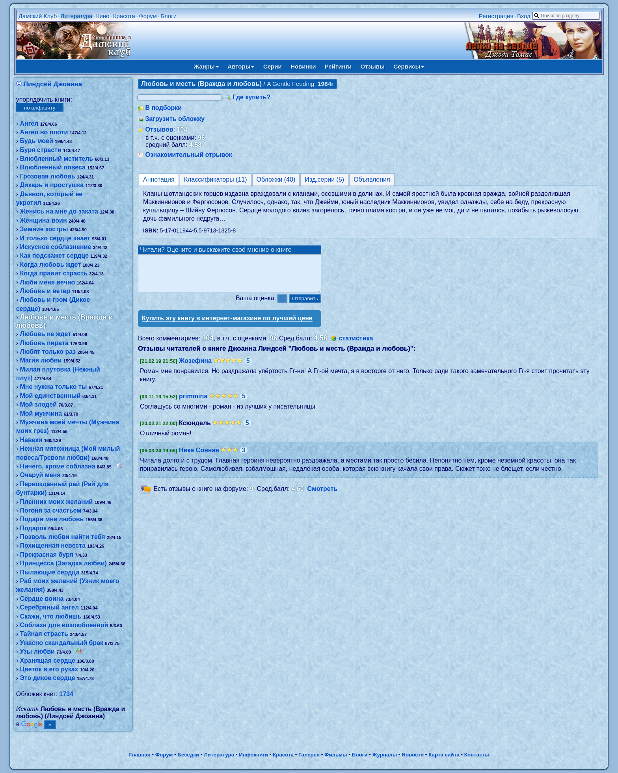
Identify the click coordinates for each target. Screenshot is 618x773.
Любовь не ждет (45, 334)
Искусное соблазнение (55, 246)
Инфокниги (253, 755)
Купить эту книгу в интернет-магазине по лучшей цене (227, 325)
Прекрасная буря (46, 554)
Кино (103, 16)
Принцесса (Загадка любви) (63, 563)
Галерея (309, 755)
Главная (139, 755)
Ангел (29, 123)
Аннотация (159, 179)
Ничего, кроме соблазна (57, 466)
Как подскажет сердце (54, 255)
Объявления (372, 179)
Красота (124, 16)
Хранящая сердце (47, 660)
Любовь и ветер (45, 291)
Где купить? (251, 97)
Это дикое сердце (47, 678)
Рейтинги (338, 66)
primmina (193, 403)
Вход (524, 16)
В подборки (163, 107)
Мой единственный (50, 395)
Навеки (31, 440)
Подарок (33, 528)
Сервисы (408, 66)
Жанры (206, 66)
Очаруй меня (40, 475)
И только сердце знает (55, 238)
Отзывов (159, 129)
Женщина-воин (43, 220)
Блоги (168, 16)
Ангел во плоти (44, 132)
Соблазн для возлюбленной (64, 625)
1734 (66, 694)
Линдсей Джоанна (52, 84)
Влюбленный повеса (53, 167)
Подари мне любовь (52, 519)
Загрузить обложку (175, 118)
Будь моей (36, 141)
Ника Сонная (199, 457)
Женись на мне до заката (59, 211)
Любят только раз (48, 351)
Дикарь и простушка (52, 185)
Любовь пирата (44, 343)
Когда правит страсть (53, 273)
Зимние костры (44, 229)
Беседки (188, 755)
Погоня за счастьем (50, 510)
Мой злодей (38, 404)
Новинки (303, 66)
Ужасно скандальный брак (61, 642)
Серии (272, 66)
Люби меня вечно (47, 282)
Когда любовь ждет (50, 264)
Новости (413, 755)
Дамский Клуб (38, 16)
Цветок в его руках (49, 669)
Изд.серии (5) (324, 179)
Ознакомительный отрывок (188, 154)
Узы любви (37, 651)
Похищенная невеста (53, 545)
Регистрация (496, 16)
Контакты (476, 755)
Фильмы (335, 755)
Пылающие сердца (49, 572)
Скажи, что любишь (50, 616)
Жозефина (195, 367)
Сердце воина (41, 598)
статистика (356, 345)
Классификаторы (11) (215, 179)
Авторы (240, 66)
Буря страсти (40, 150)
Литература (77, 16)
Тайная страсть (44, 633)
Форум (148, 16)
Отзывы (373, 66)
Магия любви (40, 360)
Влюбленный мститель (56, 158)
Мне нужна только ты (53, 386)
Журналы (384, 755)
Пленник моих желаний (56, 501)
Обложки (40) (276, 179)
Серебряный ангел (49, 607)
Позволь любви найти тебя (62, 536)
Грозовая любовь (47, 176)
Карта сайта (443, 755)
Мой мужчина (41, 413)
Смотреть (322, 495)
